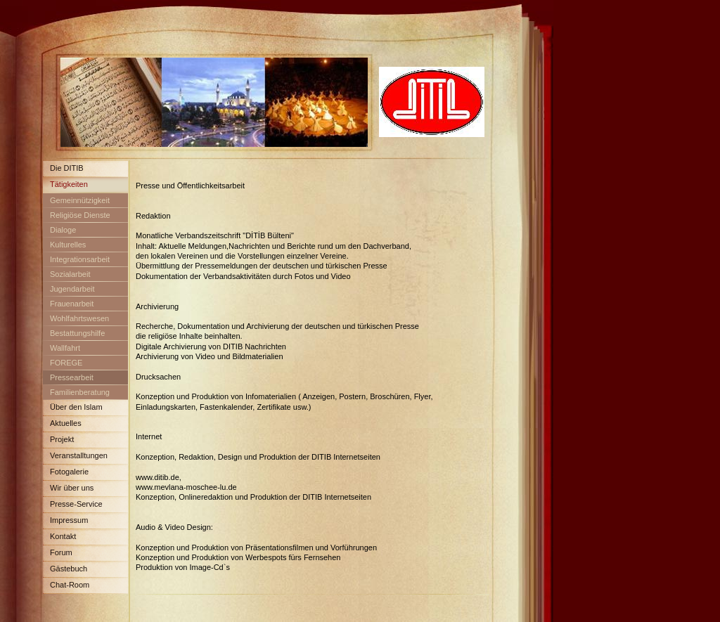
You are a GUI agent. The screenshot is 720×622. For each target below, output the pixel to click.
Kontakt (63, 536)
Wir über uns (72, 488)
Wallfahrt (65, 348)
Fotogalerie (69, 471)
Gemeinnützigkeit (80, 200)
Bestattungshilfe (77, 333)
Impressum (69, 520)
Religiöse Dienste (80, 215)
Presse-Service (76, 504)
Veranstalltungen (79, 455)
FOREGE (66, 362)
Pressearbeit (72, 377)
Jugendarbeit (72, 289)
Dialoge (63, 230)
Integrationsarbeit (80, 259)
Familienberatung (80, 392)
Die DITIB (67, 168)
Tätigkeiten (69, 184)
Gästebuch (68, 568)
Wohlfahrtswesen (79, 318)
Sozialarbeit (70, 274)
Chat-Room (69, 585)
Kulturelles (68, 244)
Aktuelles (66, 423)
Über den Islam (76, 407)
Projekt (62, 439)
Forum (61, 552)
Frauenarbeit (72, 303)
